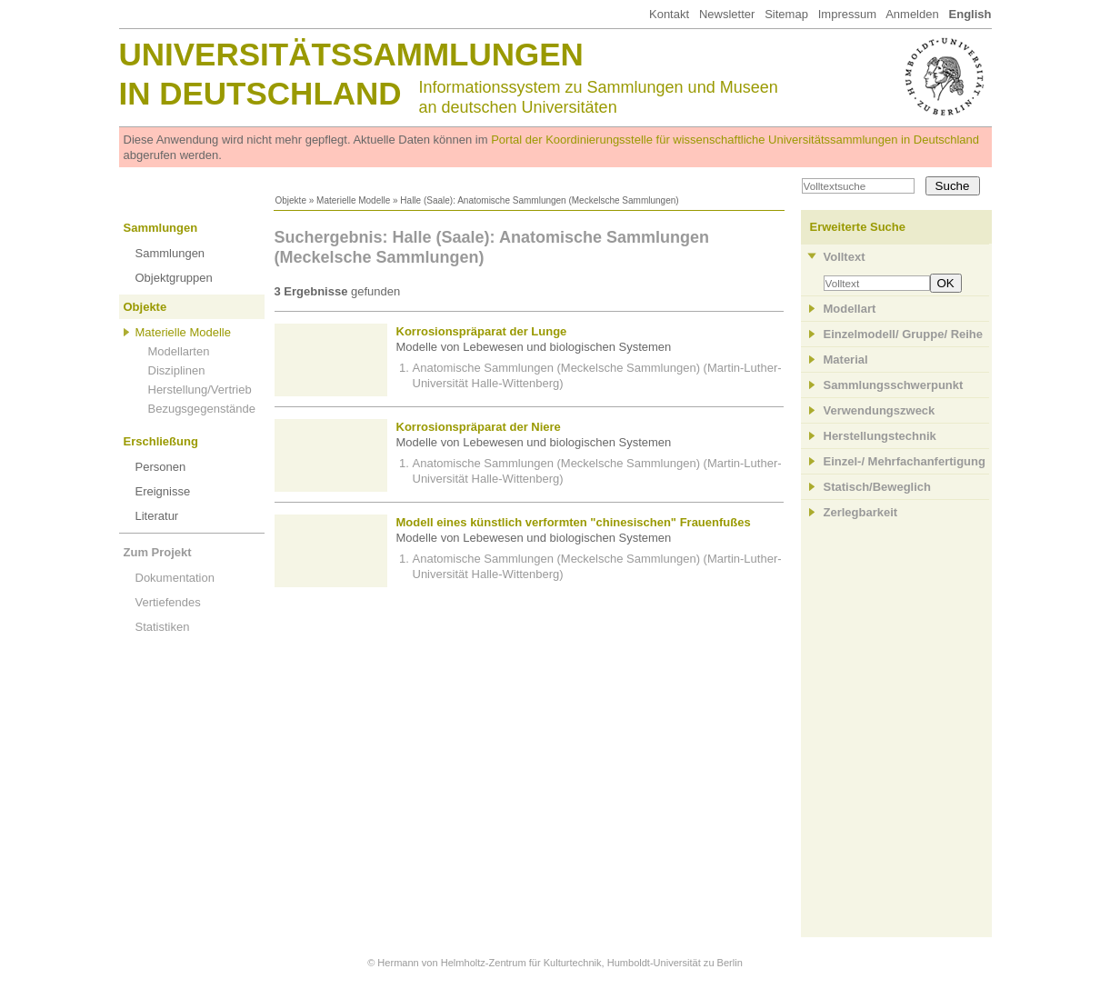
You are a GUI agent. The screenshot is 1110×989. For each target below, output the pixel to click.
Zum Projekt (158, 552)
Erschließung (161, 441)
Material (846, 359)
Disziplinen (176, 370)
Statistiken (162, 627)
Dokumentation (175, 577)
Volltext (844, 257)
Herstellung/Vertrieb (200, 389)
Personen (160, 467)
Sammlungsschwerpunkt (894, 385)
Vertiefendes (168, 602)
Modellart (850, 308)
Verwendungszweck (879, 410)
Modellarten (179, 351)
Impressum (847, 14)
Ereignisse (163, 491)
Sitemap (786, 14)
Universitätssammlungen (351, 54)
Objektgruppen (174, 278)
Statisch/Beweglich (877, 487)
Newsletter (727, 14)
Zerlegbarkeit (861, 512)
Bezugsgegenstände (202, 408)
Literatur (157, 516)
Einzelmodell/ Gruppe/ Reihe (904, 334)
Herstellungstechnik (880, 436)
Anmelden (912, 14)
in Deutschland (260, 93)
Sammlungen (161, 228)
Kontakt (669, 14)
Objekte (290, 200)
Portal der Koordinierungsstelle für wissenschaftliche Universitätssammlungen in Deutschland (735, 139)
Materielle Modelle (353, 200)
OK (946, 283)
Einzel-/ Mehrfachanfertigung (904, 461)
